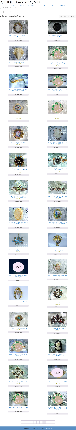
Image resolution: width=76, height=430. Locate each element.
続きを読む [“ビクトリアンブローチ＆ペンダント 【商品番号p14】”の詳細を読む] (18, 305)
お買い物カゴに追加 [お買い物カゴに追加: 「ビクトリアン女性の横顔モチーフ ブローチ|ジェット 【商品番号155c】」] (57, 40)
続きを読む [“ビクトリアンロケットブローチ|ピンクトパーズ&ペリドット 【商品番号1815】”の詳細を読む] (18, 280)
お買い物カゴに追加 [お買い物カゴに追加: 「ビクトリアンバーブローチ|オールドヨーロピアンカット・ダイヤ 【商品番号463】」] (18, 94)
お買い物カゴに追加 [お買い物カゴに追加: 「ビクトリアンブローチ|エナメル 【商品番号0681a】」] (18, 147)
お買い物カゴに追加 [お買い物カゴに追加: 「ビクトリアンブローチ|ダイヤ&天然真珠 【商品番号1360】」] (18, 386)
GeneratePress (49, 428)
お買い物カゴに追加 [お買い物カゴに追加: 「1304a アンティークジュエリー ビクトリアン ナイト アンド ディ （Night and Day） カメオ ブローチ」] (57, 413)
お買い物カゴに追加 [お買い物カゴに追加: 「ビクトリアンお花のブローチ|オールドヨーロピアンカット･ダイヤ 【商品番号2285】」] (57, 173)
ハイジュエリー (43, 5)
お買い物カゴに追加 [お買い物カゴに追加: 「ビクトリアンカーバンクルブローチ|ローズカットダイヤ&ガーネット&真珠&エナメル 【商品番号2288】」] (18, 174)
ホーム (2, 8)
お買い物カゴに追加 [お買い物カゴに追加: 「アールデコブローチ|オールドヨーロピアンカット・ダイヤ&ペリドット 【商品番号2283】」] (18, 201)
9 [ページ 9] (50, 422)
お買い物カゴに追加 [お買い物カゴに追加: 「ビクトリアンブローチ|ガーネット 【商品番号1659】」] (57, 333)
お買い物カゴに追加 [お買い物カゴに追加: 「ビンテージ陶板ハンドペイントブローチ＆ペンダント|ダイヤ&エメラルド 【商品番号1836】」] (57, 227)
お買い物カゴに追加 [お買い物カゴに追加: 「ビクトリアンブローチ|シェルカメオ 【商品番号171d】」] (18, 40)
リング (22, 5)
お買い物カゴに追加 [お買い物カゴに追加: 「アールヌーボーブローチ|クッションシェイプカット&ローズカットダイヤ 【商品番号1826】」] (57, 254)
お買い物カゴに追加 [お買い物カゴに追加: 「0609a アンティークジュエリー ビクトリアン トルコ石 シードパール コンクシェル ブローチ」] (57, 68)
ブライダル (31, 5)
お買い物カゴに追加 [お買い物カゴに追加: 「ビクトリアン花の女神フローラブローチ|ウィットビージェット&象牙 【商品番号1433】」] (57, 359)
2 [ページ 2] (28, 422)
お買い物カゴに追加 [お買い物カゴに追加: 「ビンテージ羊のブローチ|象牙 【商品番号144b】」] (18, 66)
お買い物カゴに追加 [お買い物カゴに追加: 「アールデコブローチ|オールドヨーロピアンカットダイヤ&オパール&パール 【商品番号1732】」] (57, 306)
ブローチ (8, 8)
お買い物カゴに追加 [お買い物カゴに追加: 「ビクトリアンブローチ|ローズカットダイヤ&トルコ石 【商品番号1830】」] (18, 254)
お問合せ (13, 5)
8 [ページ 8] (47, 422)
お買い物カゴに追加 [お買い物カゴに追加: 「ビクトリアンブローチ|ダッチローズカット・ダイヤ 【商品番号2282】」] (57, 201)
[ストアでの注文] (67, 16)
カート (53, 5)
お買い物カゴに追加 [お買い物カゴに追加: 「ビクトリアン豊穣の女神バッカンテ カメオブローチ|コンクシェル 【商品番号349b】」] (57, 147)
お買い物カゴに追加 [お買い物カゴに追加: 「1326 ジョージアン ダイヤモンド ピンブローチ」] (18, 411)
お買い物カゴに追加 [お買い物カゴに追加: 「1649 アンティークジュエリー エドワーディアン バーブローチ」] (18, 359)
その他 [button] (64, 5)
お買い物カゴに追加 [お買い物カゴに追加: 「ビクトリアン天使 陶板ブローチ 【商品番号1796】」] (57, 279)
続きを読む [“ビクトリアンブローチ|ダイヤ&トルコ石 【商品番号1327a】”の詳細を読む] (58, 386)
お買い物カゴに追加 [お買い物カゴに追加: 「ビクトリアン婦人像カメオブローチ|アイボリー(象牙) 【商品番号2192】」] (18, 227)
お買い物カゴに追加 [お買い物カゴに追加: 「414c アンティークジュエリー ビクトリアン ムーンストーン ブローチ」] (57, 94)
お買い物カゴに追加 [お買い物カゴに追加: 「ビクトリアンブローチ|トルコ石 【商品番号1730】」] (18, 332)
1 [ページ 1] (25, 422)
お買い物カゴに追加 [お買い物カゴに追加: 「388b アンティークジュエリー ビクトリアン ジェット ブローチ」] (57, 121)
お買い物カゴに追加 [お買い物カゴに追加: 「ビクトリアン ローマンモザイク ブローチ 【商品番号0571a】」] (18, 121)
